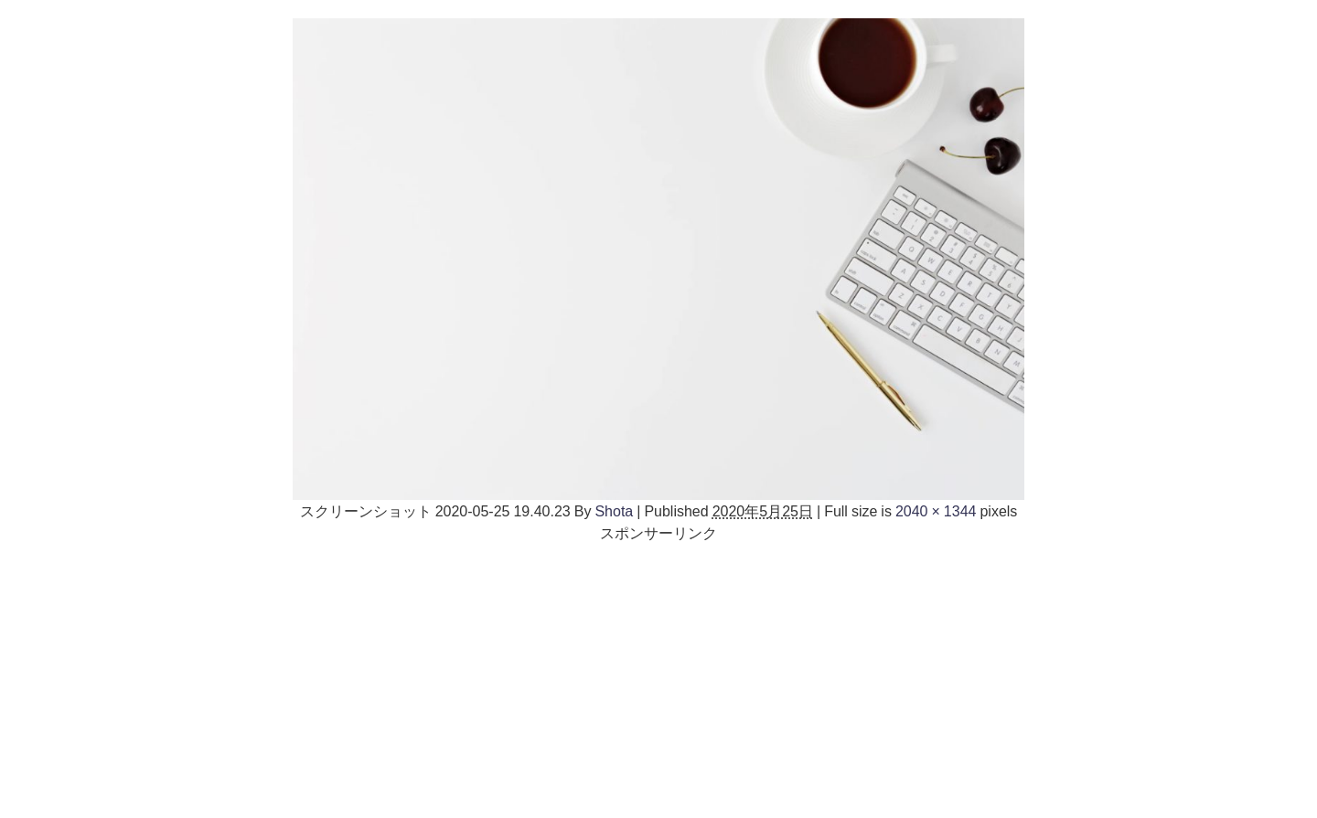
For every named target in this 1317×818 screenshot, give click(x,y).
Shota (613, 511)
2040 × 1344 (936, 511)
